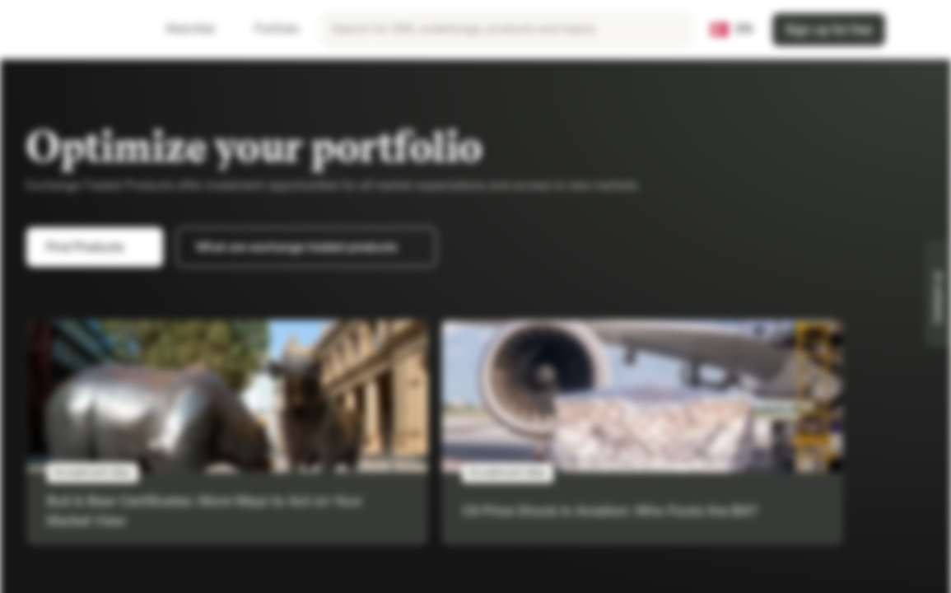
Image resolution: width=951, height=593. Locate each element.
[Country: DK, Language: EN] (731, 29)
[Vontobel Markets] (71, 30)
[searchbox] (506, 29)
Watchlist (180, 29)
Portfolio (267, 29)
